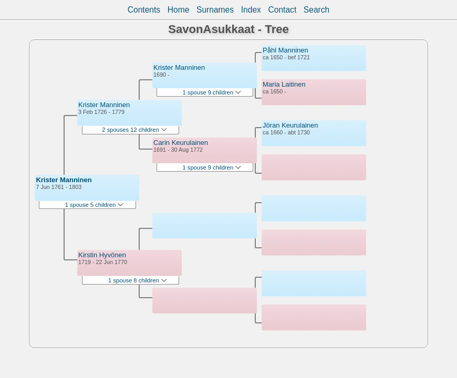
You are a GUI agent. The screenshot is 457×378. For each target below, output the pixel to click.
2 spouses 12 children (134, 130)
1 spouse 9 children (212, 92)
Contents (144, 9)
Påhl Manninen (285, 50)
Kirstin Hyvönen (102, 255)
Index (251, 9)
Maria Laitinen (284, 84)
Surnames (215, 9)
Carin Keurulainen (180, 142)
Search (316, 9)
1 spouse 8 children (137, 280)
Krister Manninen (63, 180)
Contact (282, 9)
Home (179, 9)
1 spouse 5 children (94, 205)
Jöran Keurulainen (290, 125)
